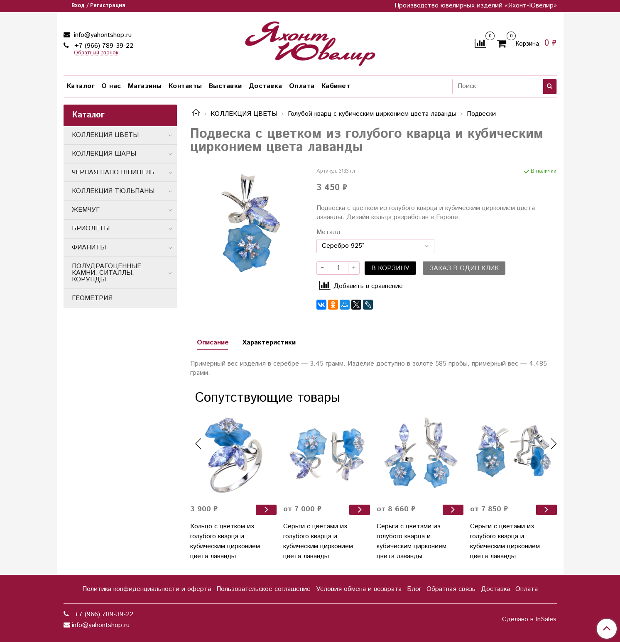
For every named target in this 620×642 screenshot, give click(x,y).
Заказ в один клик (464, 268)
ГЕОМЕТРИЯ (92, 298)
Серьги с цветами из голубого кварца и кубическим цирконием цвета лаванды (318, 541)
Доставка (265, 86)
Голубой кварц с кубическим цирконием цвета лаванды (372, 114)
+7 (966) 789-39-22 (102, 46)
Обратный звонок (96, 53)
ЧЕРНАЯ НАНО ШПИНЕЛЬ (113, 172)
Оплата (302, 86)
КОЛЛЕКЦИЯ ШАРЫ (104, 154)
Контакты (185, 86)
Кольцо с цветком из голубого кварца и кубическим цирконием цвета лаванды (225, 541)
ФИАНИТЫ (89, 247)
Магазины (145, 86)
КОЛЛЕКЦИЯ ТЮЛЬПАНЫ (113, 191)
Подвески (481, 114)
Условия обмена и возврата (359, 589)
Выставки (225, 86)
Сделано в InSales (529, 619)
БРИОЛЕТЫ (91, 228)
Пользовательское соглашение (263, 589)
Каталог (81, 86)
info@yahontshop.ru (102, 35)
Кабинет (335, 86)
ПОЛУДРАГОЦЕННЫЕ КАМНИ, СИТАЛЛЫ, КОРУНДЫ (106, 272)
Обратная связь (450, 589)
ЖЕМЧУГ (86, 210)
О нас (111, 86)
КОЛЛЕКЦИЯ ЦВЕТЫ (244, 114)
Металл (328, 232)
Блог (414, 589)
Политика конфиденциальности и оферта (146, 589)
